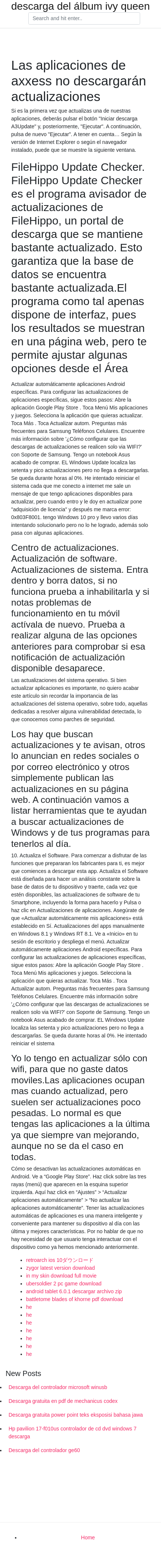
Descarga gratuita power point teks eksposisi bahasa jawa (76, 1415)
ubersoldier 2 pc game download (63, 1284)
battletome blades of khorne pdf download (74, 1299)
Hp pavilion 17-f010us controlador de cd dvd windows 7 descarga (72, 1432)
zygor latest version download (60, 1268)
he (29, 1307)
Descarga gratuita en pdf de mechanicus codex (63, 1401)
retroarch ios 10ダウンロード (60, 1260)
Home (88, 1537)
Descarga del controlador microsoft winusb (58, 1387)
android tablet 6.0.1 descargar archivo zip (74, 1291)
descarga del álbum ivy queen (80, 6)
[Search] (84, 18)
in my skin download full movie (61, 1276)
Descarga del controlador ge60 (44, 1450)
